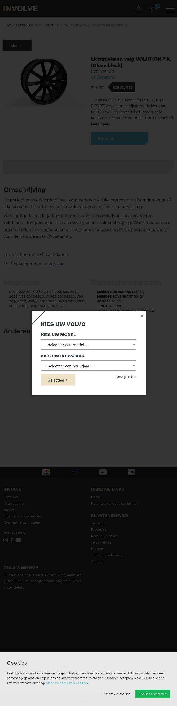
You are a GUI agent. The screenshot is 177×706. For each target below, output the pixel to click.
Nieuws (9, 509)
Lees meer (100, 124)
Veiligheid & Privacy (107, 555)
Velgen (47, 25)
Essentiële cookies (116, 694)
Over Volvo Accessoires (22, 522)
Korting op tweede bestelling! (114, 503)
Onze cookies (14, 503)
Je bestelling (101, 542)
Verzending (100, 523)
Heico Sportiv (26, 25)
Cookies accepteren (153, 694)
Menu (17, 45)
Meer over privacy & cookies (66, 683)
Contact (97, 561)
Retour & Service (104, 536)
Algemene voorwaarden (22, 516)
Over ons (10, 497)
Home (7, 25)
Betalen (97, 548)
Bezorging (99, 529)
